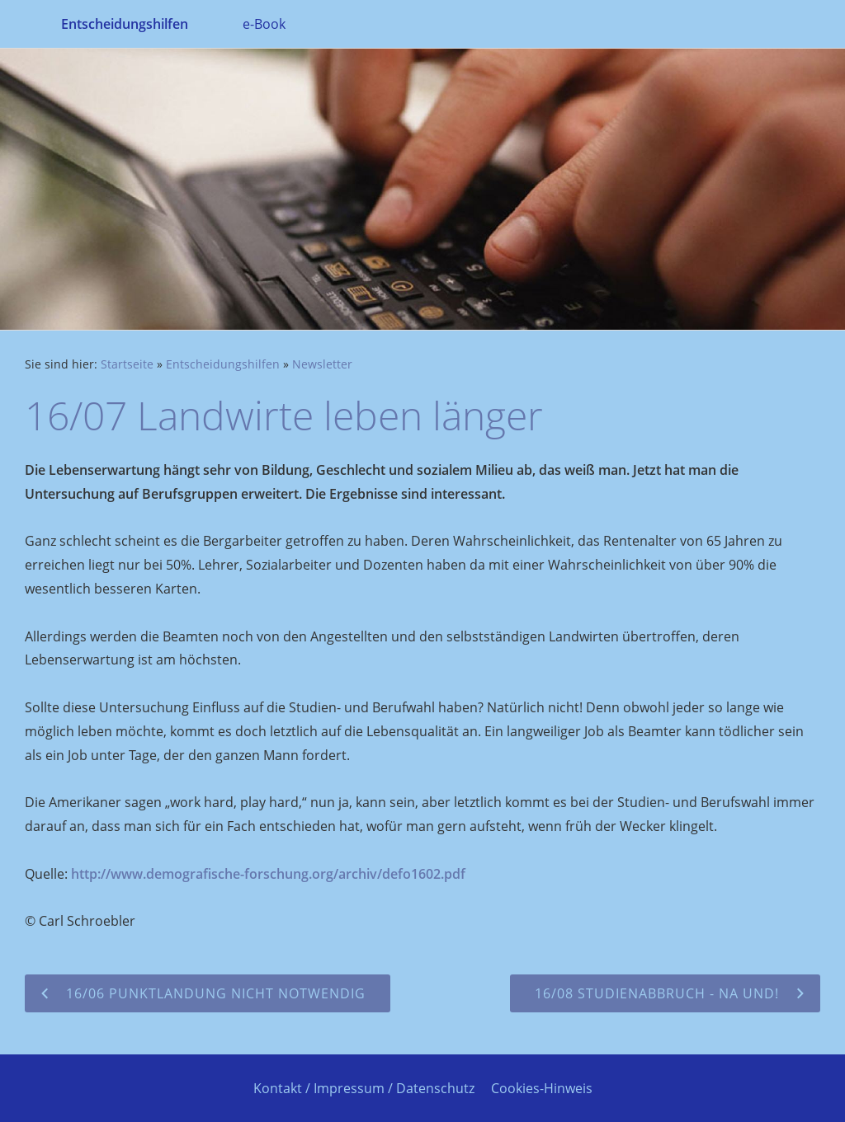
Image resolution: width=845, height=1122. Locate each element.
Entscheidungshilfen (223, 364)
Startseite (127, 364)
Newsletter (322, 364)
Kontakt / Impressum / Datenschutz (363, 1088)
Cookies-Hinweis (541, 1088)
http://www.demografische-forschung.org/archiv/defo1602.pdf (268, 874)
